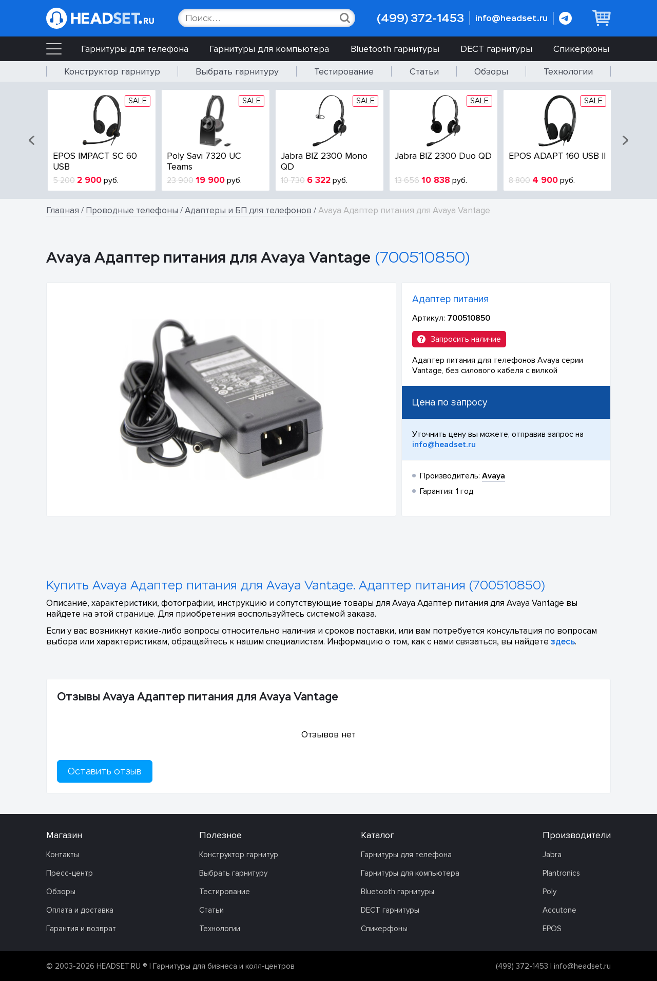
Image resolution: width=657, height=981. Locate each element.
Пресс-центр (69, 873)
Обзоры (491, 71)
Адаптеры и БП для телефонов (248, 210)
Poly (549, 891)
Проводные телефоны (132, 210)
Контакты (62, 854)
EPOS (552, 928)
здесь (563, 641)
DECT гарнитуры (496, 48)
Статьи (424, 71)
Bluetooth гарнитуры (395, 48)
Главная (62, 210)
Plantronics (561, 873)
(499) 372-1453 (420, 18)
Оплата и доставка (79, 910)
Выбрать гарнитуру (237, 71)
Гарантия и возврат (81, 928)
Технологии (568, 71)
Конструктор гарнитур (112, 71)
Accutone (559, 910)
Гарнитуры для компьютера (269, 48)
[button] (32, 140)
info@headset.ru (511, 18)
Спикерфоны (581, 48)
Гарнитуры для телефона (134, 48)
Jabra (552, 854)
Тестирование (344, 71)
